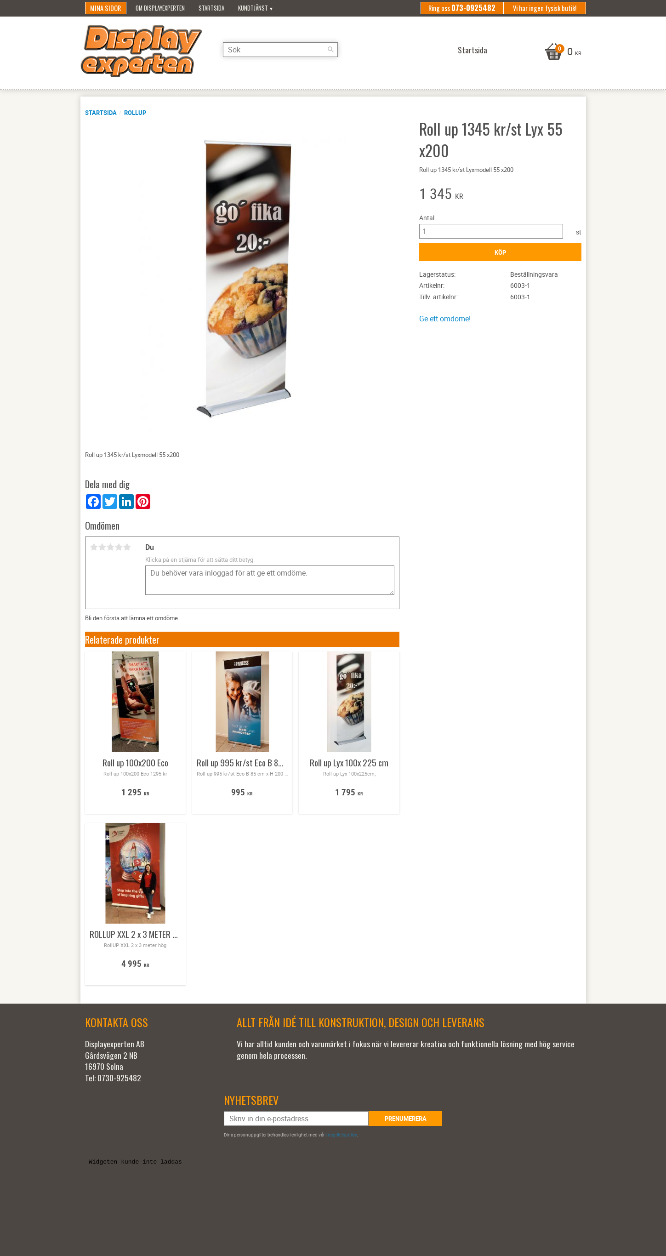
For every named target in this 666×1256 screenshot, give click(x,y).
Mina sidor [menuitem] (105, 8)
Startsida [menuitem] (211, 8)
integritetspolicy (341, 1134)
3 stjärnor (111, 547)
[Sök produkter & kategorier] (280, 49)
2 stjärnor (102, 547)
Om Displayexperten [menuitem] (160, 8)
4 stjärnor (119, 547)
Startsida (101, 112)
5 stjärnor (127, 547)
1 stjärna (94, 547)
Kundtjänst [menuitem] (253, 8)
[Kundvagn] (561, 52)
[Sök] (331, 50)
